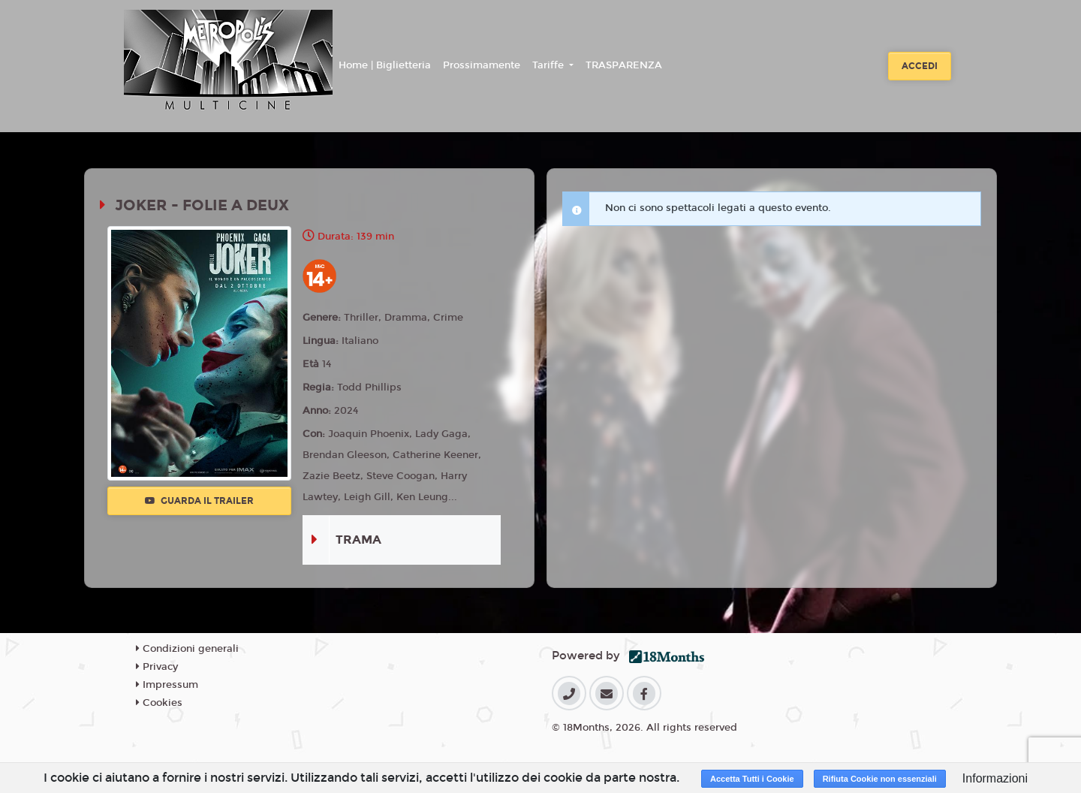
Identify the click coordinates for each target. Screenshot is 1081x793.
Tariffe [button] (549, 65)
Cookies (159, 703)
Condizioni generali (187, 649)
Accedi (920, 66)
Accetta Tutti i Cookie (752, 778)
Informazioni (995, 778)
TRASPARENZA (624, 65)
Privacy (157, 667)
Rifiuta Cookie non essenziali (880, 778)
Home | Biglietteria (385, 65)
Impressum (167, 685)
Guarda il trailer (199, 501)
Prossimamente (481, 65)
